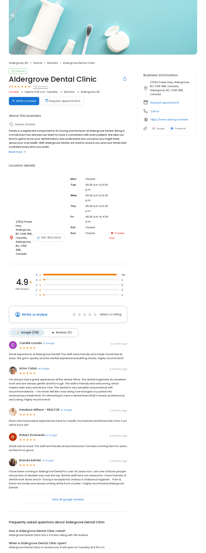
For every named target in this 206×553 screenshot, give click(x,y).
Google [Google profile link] (158, 128)
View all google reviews (68, 495)
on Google (48, 338)
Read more (17, 152)
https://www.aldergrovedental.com (170, 119)
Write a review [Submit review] (24, 101)
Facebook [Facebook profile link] (178, 128)
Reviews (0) (60, 328)
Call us (154, 111)
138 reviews (40, 86)
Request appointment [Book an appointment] (62, 101)
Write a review (34, 310)
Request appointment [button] (164, 103)
